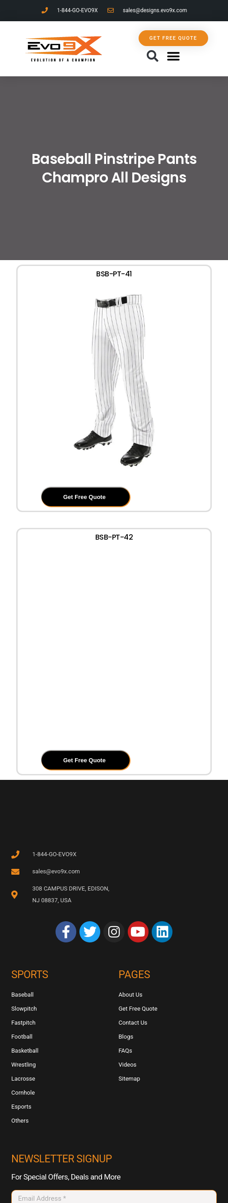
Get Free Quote (84, 497)
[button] (152, 56)
